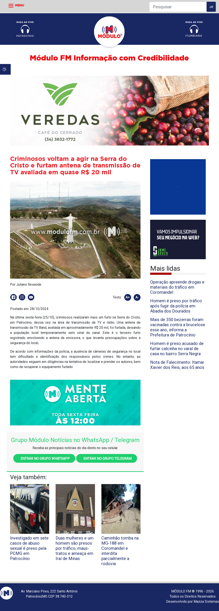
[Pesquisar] (178, 7)
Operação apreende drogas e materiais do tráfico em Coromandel (177, 287)
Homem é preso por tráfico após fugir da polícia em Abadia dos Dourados (176, 306)
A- (137, 297)
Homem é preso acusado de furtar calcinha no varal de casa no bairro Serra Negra (177, 348)
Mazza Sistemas (206, 601)
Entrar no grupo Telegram (107, 459)
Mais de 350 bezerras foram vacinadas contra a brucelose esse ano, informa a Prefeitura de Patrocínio (177, 327)
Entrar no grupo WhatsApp (44, 459)
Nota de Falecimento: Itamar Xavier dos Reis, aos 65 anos (177, 365)
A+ (128, 297)
